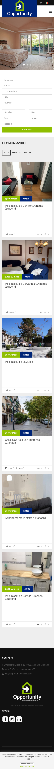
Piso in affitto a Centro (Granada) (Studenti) (24, 207)
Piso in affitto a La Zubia (19, 361)
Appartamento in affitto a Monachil (25, 517)
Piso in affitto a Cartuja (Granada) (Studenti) (24, 597)
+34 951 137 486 (28, 669)
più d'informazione (27, 766)
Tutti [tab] (6, 152)
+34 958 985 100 (11, 669)
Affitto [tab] (27, 152)
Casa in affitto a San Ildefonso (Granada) (22, 441)
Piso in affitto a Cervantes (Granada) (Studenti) (26, 285)
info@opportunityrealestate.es (19, 674)
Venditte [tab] (16, 152)
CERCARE (27, 129)
